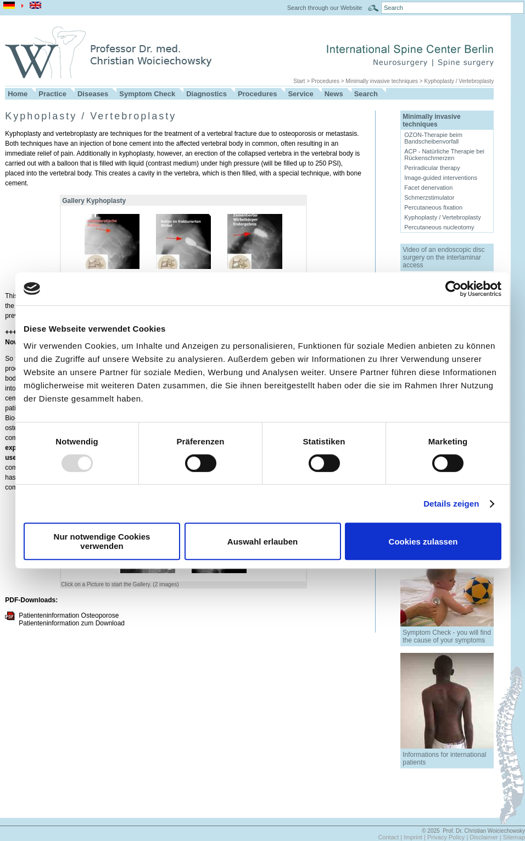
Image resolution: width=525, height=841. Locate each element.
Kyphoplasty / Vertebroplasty (459, 81)
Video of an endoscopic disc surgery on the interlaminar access (443, 257)
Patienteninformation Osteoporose (69, 615)
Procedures (325, 81)
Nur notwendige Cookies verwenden (102, 541)
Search (366, 94)
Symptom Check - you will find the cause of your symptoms (447, 636)
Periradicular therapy (432, 167)
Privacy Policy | (448, 837)
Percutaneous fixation (433, 207)
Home (17, 94)
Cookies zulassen (423, 541)
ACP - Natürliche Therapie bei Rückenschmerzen (444, 154)
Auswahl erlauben (262, 541)
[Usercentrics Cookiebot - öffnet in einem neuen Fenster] (453, 289)
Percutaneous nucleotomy (439, 227)
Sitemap (514, 837)
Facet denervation (428, 187)
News (334, 94)
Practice (52, 94)
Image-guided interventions (440, 177)
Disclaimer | (486, 837)
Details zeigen (451, 503)
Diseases (92, 94)
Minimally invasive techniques (381, 81)
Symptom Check (147, 94)
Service (300, 94)
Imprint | (415, 837)
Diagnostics (206, 94)
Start (299, 81)
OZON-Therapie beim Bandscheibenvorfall (433, 138)
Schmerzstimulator (429, 197)
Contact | (391, 837)
